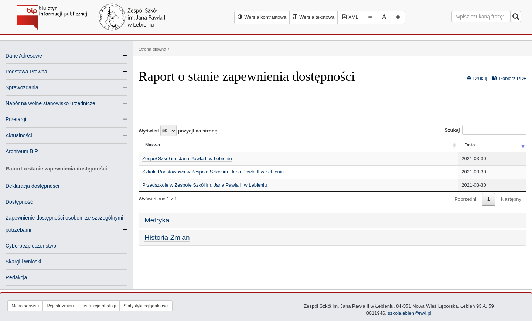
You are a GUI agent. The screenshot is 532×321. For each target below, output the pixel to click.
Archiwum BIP (22, 151)
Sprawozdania (22, 87)
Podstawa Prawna (26, 71)
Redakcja (16, 277)
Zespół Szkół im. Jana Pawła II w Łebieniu (187, 158)
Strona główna (152, 48)
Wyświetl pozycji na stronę (178, 130)
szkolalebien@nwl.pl (409, 313)
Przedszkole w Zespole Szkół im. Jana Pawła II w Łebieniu (204, 185)
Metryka (157, 220)
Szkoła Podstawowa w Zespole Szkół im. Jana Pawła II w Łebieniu (213, 172)
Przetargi (16, 119)
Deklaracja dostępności (32, 186)
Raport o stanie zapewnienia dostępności (56, 169)
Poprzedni (465, 199)
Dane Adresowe (24, 55)
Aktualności (19, 135)
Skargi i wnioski (23, 262)
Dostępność (19, 202)
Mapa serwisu (25, 305)
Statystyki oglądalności (145, 305)
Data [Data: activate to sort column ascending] (469, 145)
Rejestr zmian (60, 305)
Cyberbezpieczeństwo (31, 246)
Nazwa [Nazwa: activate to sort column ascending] (152, 145)
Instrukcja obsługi (99, 305)
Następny (511, 199)
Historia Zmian (167, 237)
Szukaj (485, 130)
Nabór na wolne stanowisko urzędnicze (50, 103)
